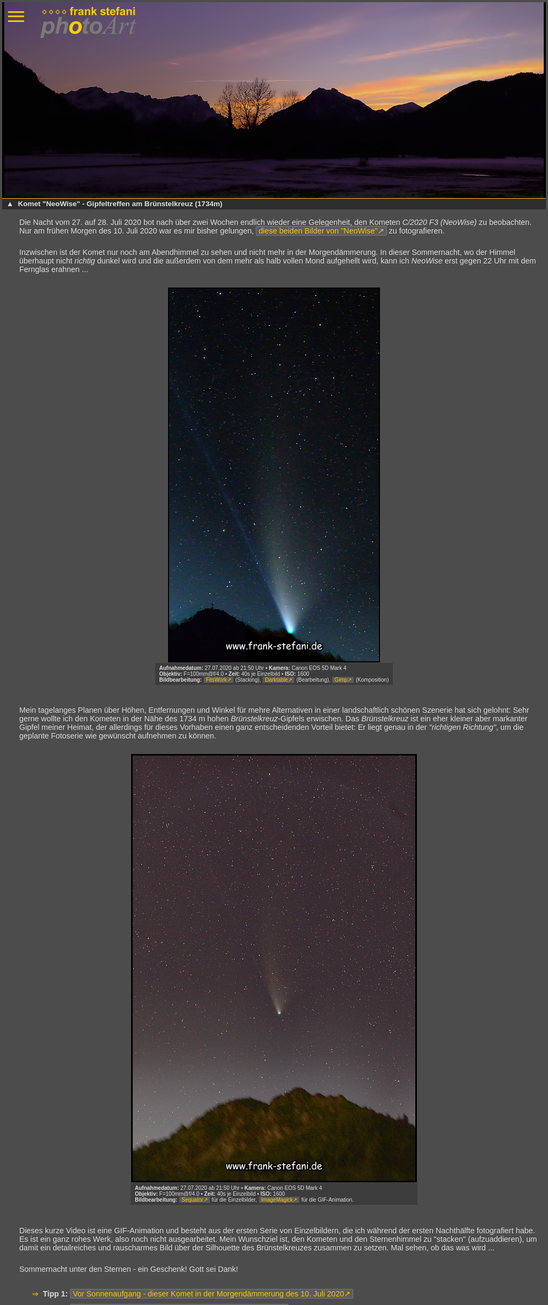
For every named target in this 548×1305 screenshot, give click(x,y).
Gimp (340, 680)
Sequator (192, 1200)
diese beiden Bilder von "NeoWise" (317, 231)
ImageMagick (277, 1200)
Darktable (276, 680)
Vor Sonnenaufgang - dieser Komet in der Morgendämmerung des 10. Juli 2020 (208, 1293)
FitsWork (216, 680)
